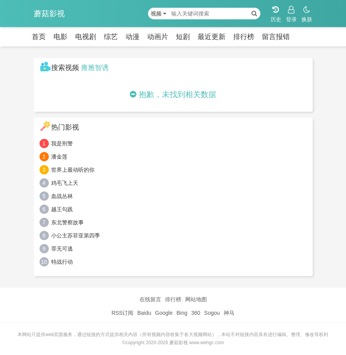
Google (163, 313)
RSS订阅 (123, 313)
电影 (60, 37)
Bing (181, 313)
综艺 (111, 37)
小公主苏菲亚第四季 (75, 235)
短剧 (183, 37)
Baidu (144, 313)
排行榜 (243, 37)
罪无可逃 (62, 249)
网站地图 (196, 299)
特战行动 (62, 262)
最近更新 (212, 37)
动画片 (157, 37)
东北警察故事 (67, 222)
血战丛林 (62, 196)
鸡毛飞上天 (64, 183)
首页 (39, 37)
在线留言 (150, 299)
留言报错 (276, 37)
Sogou (212, 313)
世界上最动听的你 (73, 170)
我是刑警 (62, 143)
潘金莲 (59, 157)
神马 (229, 313)
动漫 (132, 37)
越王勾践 (62, 209)
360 (195, 313)
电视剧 (85, 37)
